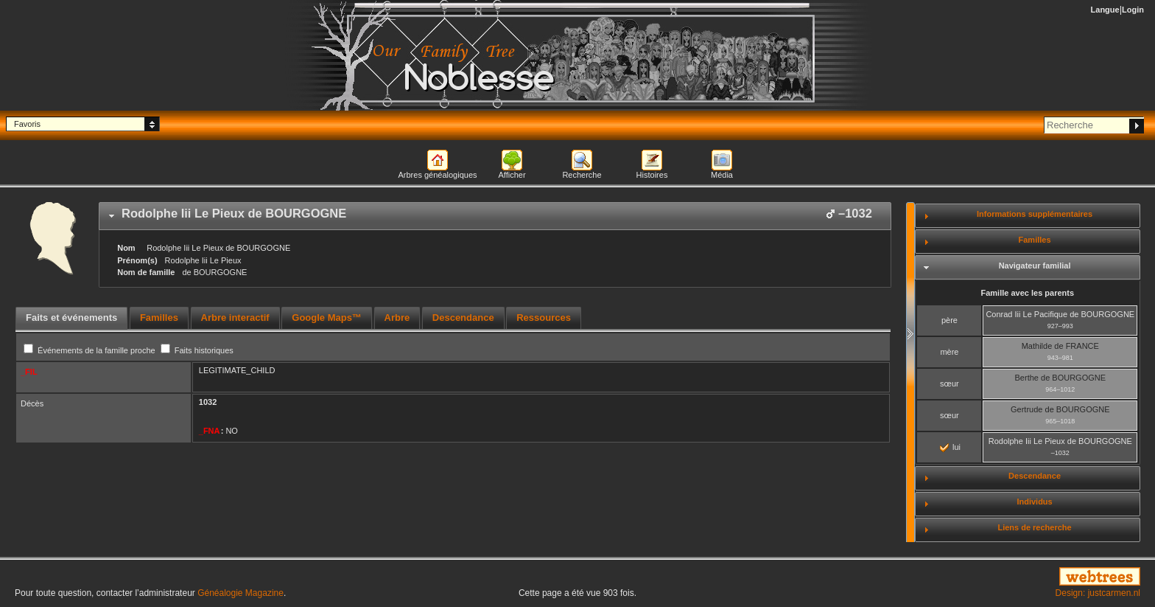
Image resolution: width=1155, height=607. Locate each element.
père (949, 320)
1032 (208, 402)
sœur (949, 383)
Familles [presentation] (159, 317)
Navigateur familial (1035, 265)
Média (722, 174)
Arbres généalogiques (437, 174)
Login (1133, 9)
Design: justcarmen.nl (1098, 593)
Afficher (511, 174)
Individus (1034, 501)
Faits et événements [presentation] (71, 317)
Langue (1105, 9)
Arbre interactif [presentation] (235, 317)
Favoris (27, 123)
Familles (1035, 239)
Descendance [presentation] (463, 317)
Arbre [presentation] (397, 317)
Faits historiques (197, 350)
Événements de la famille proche (91, 350)
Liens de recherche (1034, 527)
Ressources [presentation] (543, 317)
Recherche (581, 174)
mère (949, 351)
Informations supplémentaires (1034, 213)
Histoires (652, 174)
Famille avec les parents (1028, 292)
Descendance (1034, 475)
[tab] (495, 216)
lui (950, 447)
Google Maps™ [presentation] (327, 317)
